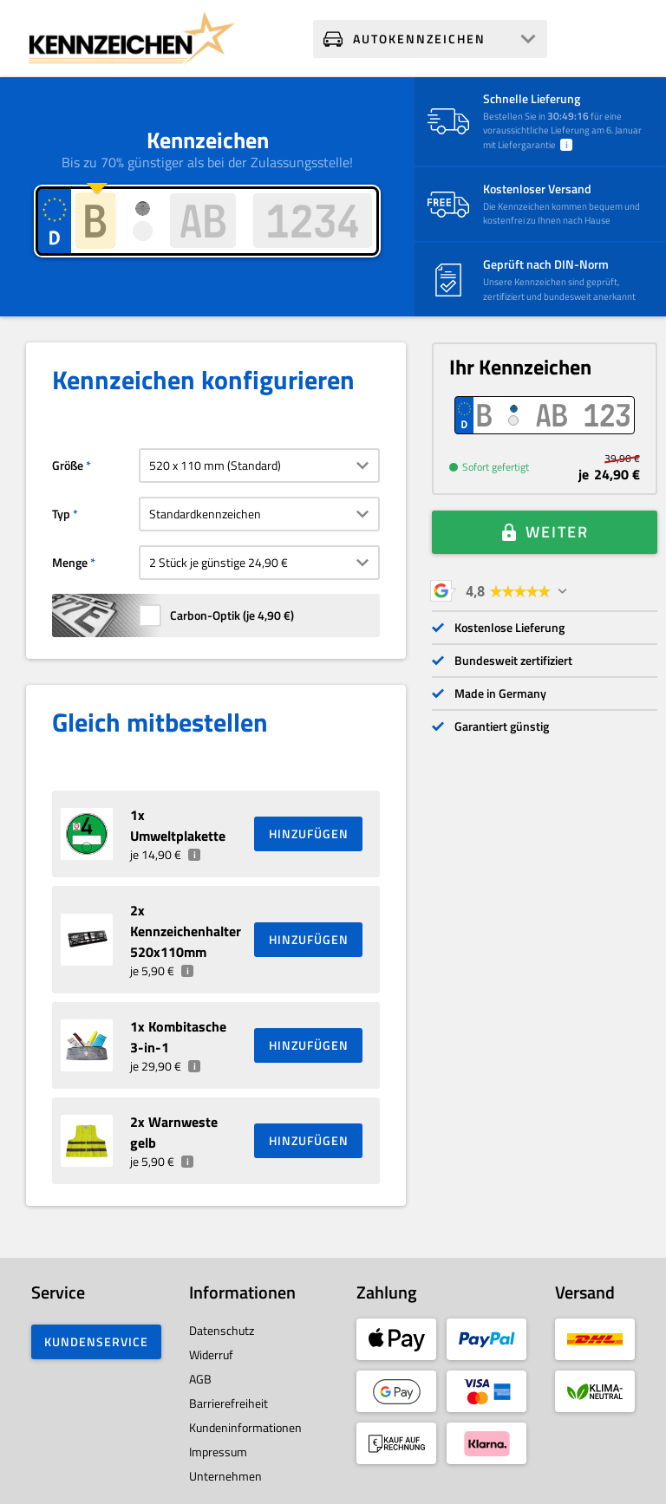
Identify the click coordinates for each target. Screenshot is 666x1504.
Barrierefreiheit (228, 1403)
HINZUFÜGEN (309, 833)
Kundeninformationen (245, 1427)
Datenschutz (221, 1330)
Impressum (218, 1451)
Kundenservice (96, 1341)
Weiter (557, 532)
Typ (61, 514)
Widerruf (211, 1354)
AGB (200, 1379)
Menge (70, 562)
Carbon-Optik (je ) (232, 615)
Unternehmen (225, 1476)
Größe (67, 465)
